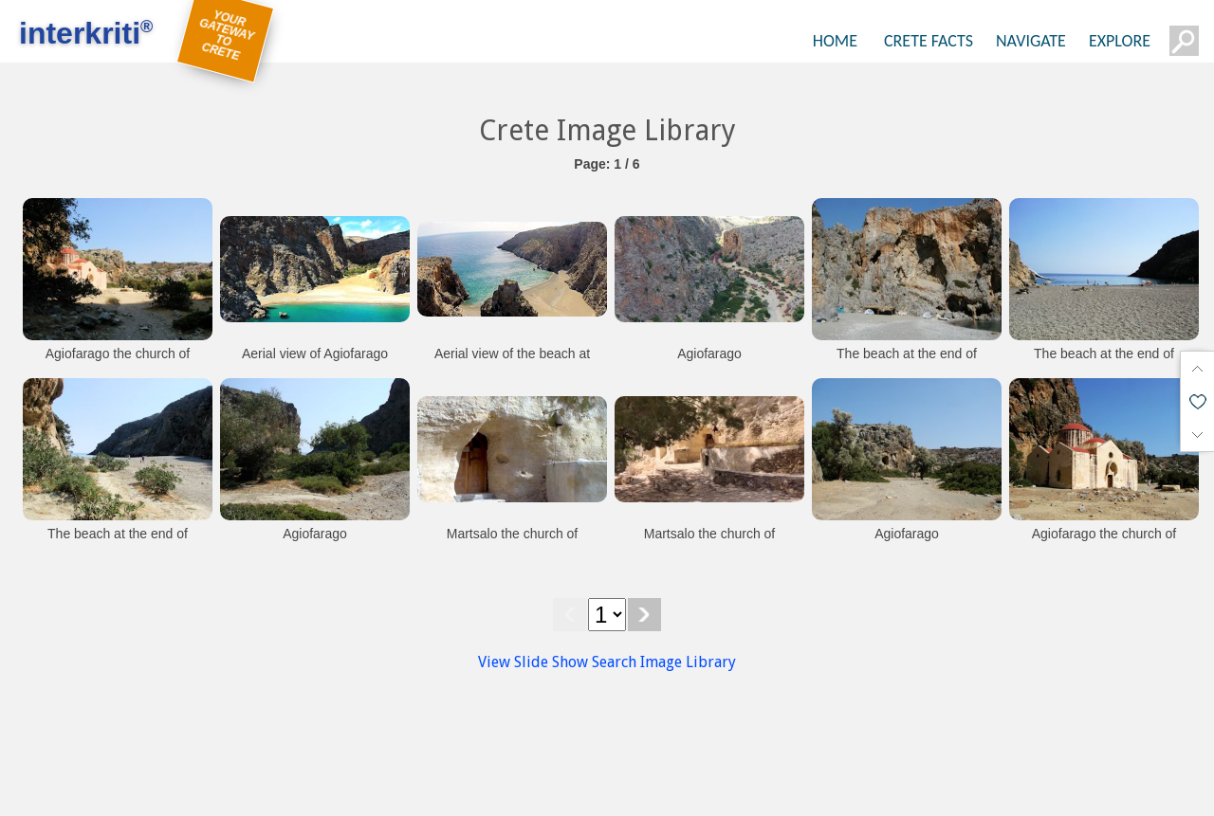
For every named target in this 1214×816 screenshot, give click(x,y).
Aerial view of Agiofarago (315, 353)
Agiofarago (709, 353)
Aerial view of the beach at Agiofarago (512, 363)
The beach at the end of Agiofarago (907, 363)
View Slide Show (533, 662)
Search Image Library (664, 662)
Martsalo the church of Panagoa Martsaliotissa (512, 543)
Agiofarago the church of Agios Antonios (118, 363)
